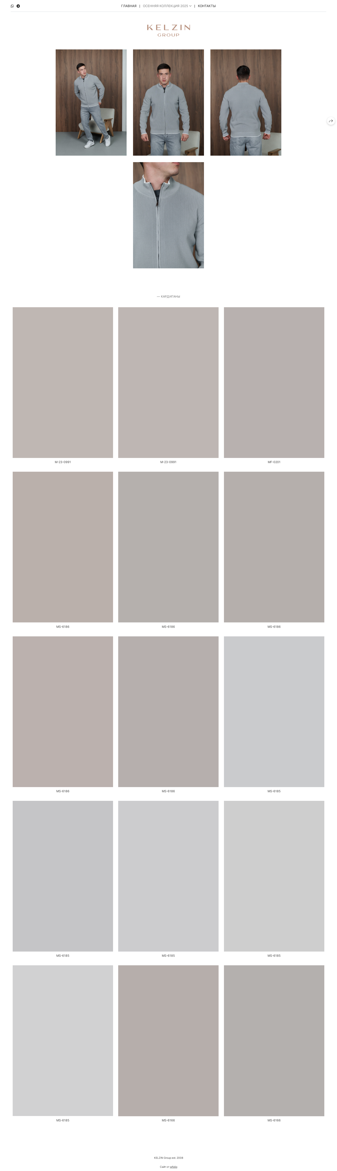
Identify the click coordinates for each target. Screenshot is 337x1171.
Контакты (207, 5)
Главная (128, 5)
